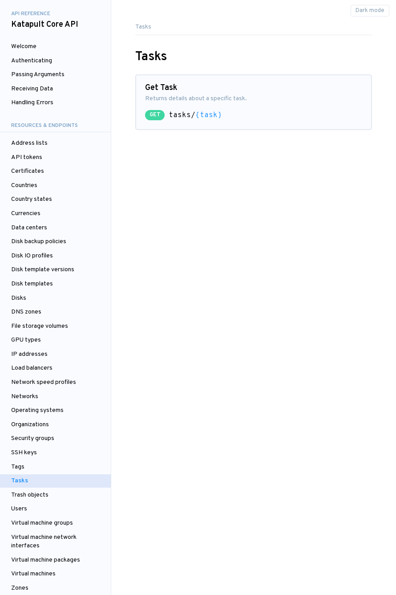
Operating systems (37, 410)
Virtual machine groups (42, 523)
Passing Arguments (38, 74)
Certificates (27, 171)
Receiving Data (32, 89)
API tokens (26, 157)
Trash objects (29, 495)
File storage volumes (39, 326)
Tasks (19, 481)
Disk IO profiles (32, 256)
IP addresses (29, 354)
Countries (24, 185)
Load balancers (32, 368)
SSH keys (24, 452)
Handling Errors (32, 102)
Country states (31, 199)
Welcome (23, 46)
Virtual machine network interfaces (44, 542)
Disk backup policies (38, 241)
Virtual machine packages (45, 560)
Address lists (29, 143)
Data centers (29, 228)
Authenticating (31, 61)
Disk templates (32, 284)
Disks (18, 298)
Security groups (32, 438)
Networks (24, 396)
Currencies (25, 213)
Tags (17, 467)
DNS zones (26, 312)
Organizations (30, 424)
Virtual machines (33, 574)
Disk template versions (42, 269)
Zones (19, 588)
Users (19, 509)
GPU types (26, 340)
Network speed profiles (43, 382)
